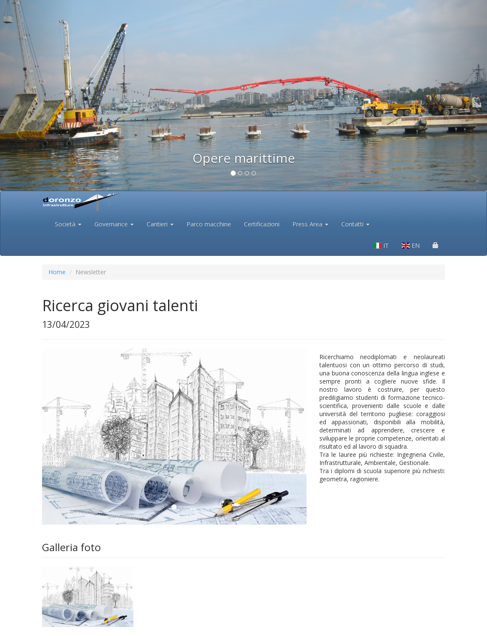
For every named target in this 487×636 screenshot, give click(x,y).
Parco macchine (208, 224)
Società (68, 224)
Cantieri (160, 224)
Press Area (310, 224)
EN (411, 245)
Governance (114, 224)
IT (381, 245)
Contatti (355, 224)
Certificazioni (262, 224)
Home (57, 272)
